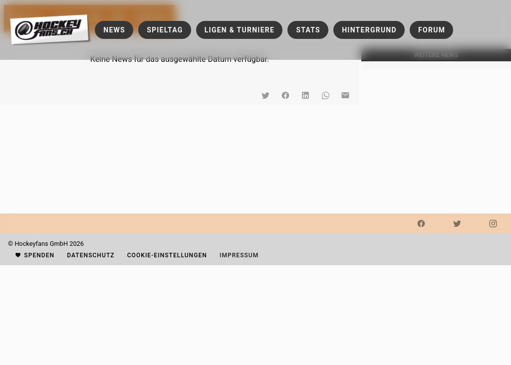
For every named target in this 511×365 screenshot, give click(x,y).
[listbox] (436, 65)
